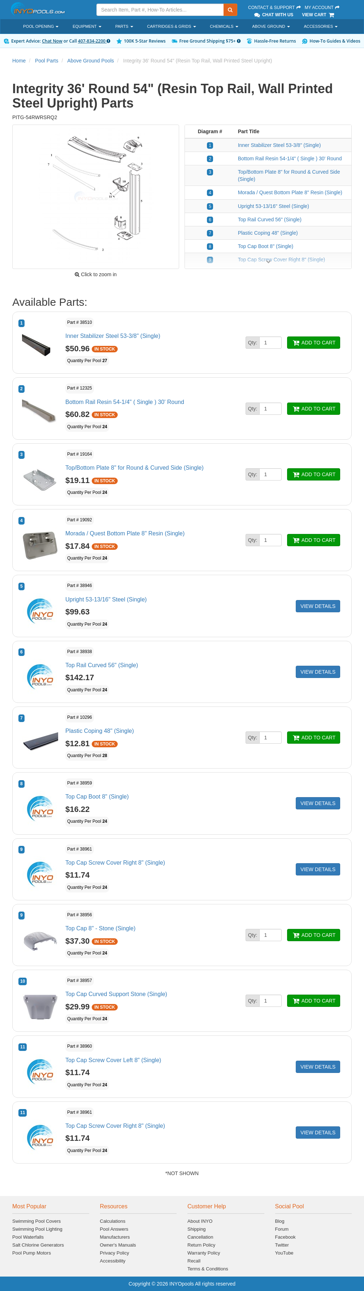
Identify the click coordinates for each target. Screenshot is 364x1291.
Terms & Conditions (207, 1269)
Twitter (282, 1245)
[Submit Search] (230, 10)
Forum (282, 1229)
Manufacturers (115, 1237)
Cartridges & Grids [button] (171, 26)
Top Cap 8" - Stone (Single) (100, 928)
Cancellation (200, 1237)
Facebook (285, 1237)
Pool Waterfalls (28, 1237)
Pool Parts (46, 61)
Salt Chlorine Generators (38, 1245)
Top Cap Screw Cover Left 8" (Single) (113, 1060)
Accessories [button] (321, 26)
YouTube (284, 1253)
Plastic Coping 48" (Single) (268, 233)
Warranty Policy (203, 1253)
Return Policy (201, 1245)
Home (19, 61)
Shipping (196, 1229)
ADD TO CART (313, 342)
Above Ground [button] (271, 26)
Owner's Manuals (118, 1245)
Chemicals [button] (224, 26)
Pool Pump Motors (31, 1253)
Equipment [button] (87, 26)
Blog (280, 1221)
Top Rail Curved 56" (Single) (270, 219)
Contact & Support (275, 7)
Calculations (113, 1221)
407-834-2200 (94, 41)
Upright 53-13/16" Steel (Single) (273, 206)
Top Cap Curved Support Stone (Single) (116, 994)
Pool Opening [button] (40, 26)
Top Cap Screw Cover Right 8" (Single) (115, 863)
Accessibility (113, 1261)
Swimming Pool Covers (36, 1221)
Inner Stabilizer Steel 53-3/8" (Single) (279, 145)
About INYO (199, 1221)
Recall (193, 1261)
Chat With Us (273, 14)
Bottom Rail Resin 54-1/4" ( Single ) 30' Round (290, 158)
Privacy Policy (114, 1253)
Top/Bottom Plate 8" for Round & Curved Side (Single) (134, 468)
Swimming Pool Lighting (37, 1229)
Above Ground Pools (90, 61)
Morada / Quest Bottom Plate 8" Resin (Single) (290, 192)
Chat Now (52, 41)
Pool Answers (114, 1229)
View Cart (318, 14)
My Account (322, 7)
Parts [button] (124, 26)
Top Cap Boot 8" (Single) (266, 246)
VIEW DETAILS (317, 606)
